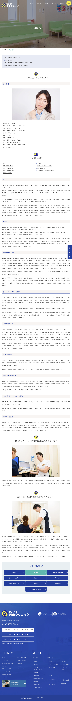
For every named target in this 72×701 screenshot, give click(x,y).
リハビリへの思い (22, 657)
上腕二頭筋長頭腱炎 (8, 170)
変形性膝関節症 (52, 679)
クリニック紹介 (29, 3)
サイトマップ (21, 668)
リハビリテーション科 (53, 664)
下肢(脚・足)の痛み (36, 589)
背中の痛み (58, 578)
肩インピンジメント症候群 (44, 166)
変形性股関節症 (52, 684)
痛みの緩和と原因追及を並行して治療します (17, 65)
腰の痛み (36, 578)
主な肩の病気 (9, 60)
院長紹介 (39, 3)
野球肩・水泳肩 (7, 173)
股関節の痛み (58, 583)
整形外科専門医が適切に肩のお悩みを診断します (18, 63)
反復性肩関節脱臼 (8, 168)
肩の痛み (36, 572)
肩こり (5, 163)
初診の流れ (4, 666)
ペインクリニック (66, 664)
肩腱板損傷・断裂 (8, 166)
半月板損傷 (51, 682)
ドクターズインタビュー (7, 671)
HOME (4, 50)
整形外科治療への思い (7, 674)
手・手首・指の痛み (14, 578)
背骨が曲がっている (14, 583)
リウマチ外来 (51, 669)
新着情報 (20, 663)
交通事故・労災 (52, 667)
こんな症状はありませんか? (13, 58)
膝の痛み (36, 583)
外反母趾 (64, 683)
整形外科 (50, 661)
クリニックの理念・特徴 (7, 663)
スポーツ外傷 (65, 667)
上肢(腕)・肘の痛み (58, 572)
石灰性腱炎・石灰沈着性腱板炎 (46, 170)
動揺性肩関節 (41, 168)
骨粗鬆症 (64, 661)
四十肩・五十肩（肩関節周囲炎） (66, 680)
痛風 (63, 669)
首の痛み (14, 572)
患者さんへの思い (22, 660)
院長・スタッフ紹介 (6, 668)
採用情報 (20, 666)
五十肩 (39, 163)
